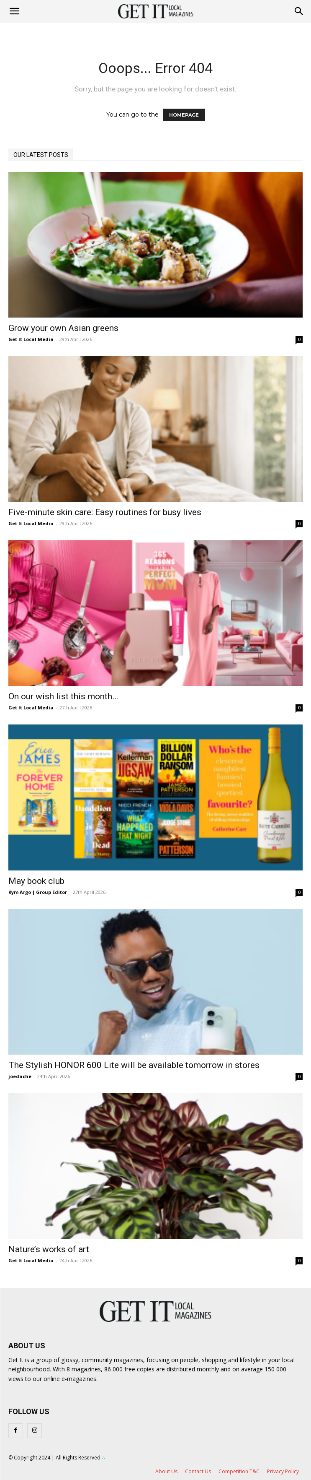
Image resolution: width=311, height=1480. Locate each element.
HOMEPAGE (184, 115)
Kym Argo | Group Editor (37, 892)
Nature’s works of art (48, 1249)
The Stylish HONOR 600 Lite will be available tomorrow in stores (134, 1065)
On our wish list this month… (63, 696)
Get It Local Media (31, 339)
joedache (19, 1076)
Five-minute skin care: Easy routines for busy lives (104, 512)
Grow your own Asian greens (63, 328)
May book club (36, 881)
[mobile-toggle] (14, 11)
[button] (299, 11)
